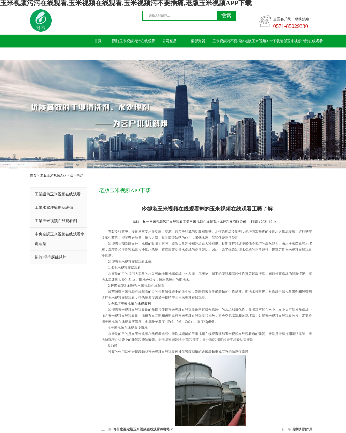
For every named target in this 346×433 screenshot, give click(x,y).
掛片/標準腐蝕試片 (50, 257)
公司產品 (169, 41)
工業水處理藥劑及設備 (54, 207)
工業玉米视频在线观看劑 (56, 221)
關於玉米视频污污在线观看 (133, 41)
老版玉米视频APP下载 (262, 41)
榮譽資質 (198, 41)
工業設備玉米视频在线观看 (58, 194)
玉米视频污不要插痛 (228, 41)
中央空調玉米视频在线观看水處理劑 (59, 239)
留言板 (98, 54)
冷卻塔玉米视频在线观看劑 (131, 304)
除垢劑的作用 (303, 429)
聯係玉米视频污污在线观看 (301, 41)
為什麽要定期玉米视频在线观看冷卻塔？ (143, 429)
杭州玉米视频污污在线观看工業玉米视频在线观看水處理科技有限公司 (194, 222)
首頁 (97, 41)
